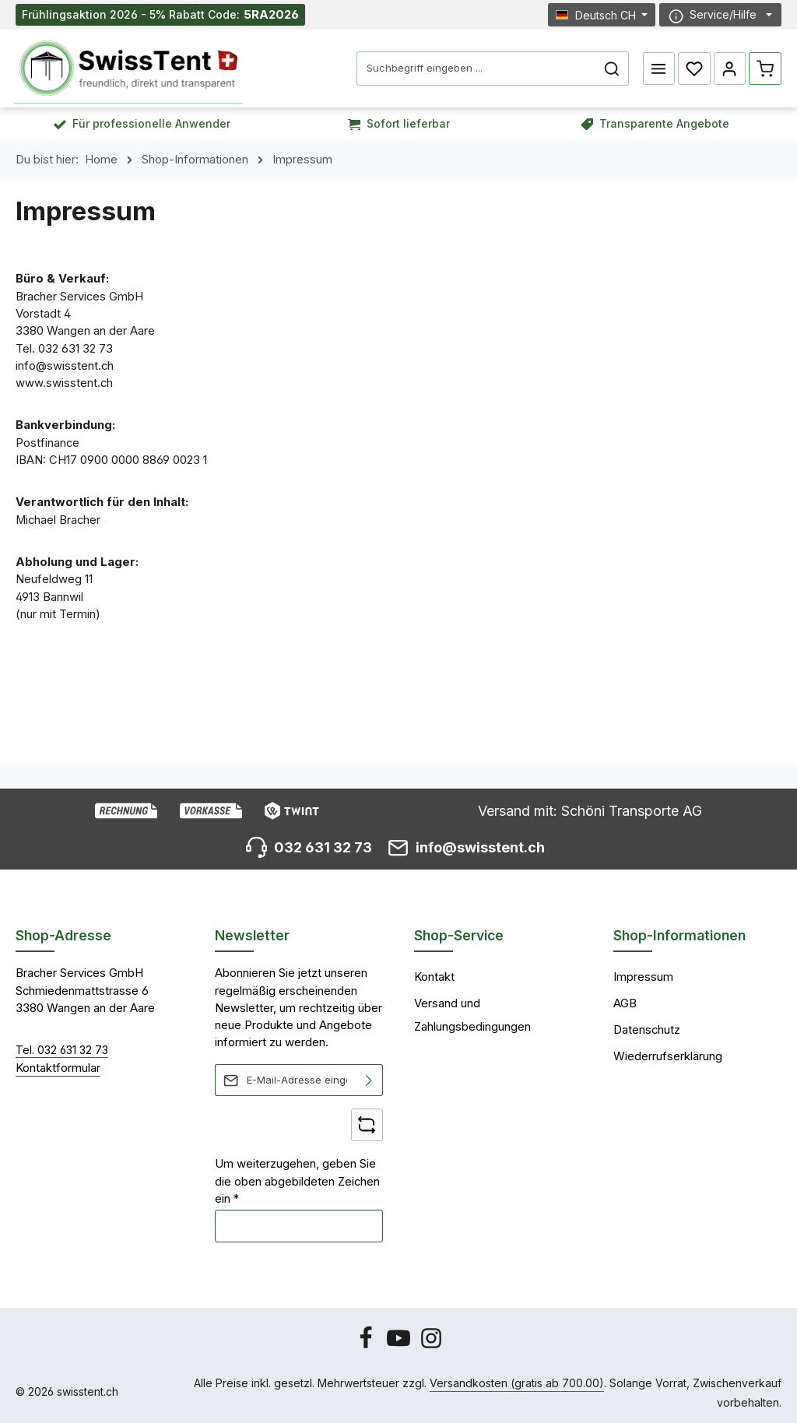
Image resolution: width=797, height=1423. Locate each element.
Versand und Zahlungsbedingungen (472, 1015)
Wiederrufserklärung (667, 1056)
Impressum (643, 977)
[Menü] (659, 68)
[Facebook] (367, 1345)
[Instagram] (431, 1345)
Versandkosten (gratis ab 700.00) (517, 1383)
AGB (625, 1003)
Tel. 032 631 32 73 (62, 1049)
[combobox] (476, 68)
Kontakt (434, 977)
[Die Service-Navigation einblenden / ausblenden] (720, 14)
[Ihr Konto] (730, 68)
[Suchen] (612, 68)
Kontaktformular (58, 1067)
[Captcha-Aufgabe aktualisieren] (367, 1125)
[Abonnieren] (369, 1080)
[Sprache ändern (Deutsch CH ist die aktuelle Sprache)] (602, 14)
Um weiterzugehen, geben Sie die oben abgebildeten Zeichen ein (297, 1181)
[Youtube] (400, 1345)
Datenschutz (646, 1030)
